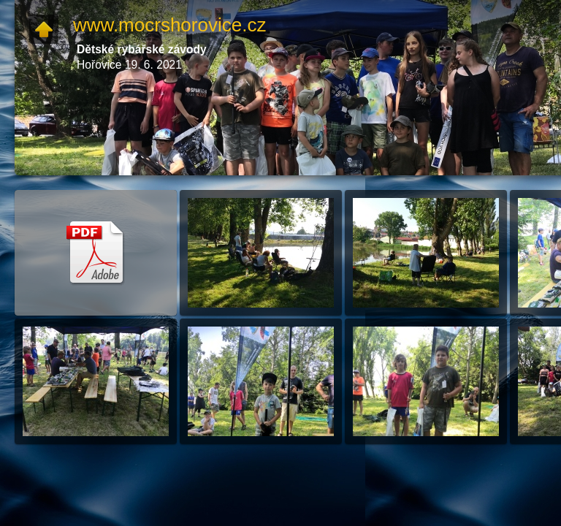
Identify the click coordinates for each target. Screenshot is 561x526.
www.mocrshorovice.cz (169, 25)
